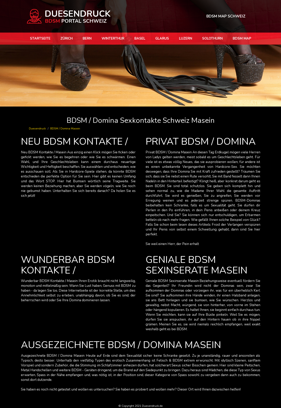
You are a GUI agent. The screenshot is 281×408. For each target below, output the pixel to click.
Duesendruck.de (152, 406)
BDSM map (242, 38)
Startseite (40, 38)
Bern (87, 38)
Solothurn (212, 38)
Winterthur (113, 38)
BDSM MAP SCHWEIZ (225, 16)
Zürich (66, 38)
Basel (139, 38)
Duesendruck (37, 128)
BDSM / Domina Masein (65, 128)
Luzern (185, 38)
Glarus (162, 38)
